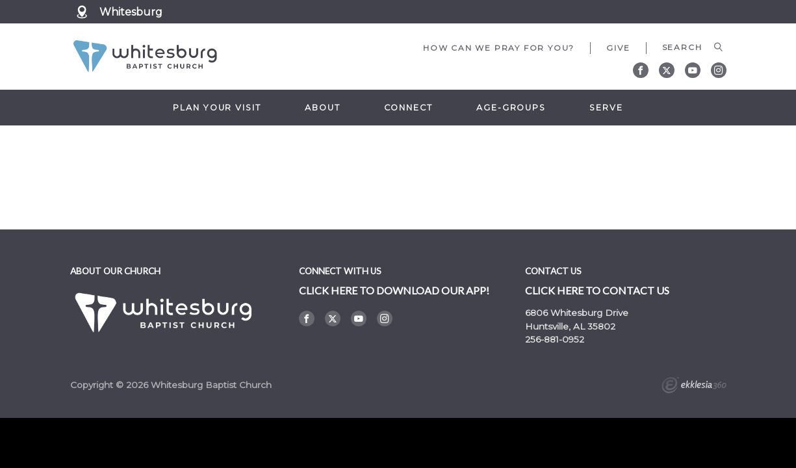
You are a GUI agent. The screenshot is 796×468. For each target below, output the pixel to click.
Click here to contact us (597, 290)
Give (618, 48)
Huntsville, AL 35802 (570, 326)
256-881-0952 (554, 339)
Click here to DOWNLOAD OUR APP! (394, 290)
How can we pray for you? (498, 48)
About (322, 107)
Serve (606, 107)
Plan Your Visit (217, 107)
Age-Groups (511, 107)
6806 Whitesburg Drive (576, 312)
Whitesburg (135, 12)
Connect (408, 107)
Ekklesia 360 (693, 386)
